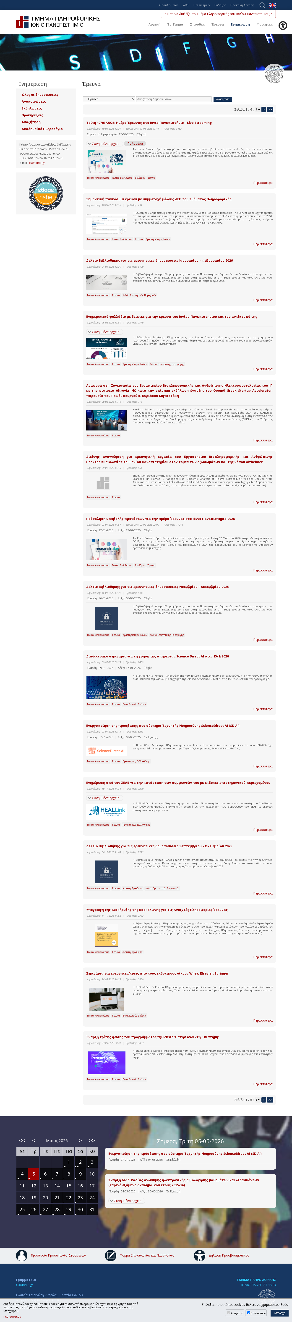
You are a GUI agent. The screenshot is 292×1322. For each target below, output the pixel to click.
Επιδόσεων (258, 1313)
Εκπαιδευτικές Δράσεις (134, 704)
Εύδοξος (220, 5)
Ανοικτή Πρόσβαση (133, 888)
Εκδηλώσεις (32, 108)
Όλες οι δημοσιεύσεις (40, 94)
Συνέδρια (140, 177)
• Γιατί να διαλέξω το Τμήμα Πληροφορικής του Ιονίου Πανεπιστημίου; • (218, 14)
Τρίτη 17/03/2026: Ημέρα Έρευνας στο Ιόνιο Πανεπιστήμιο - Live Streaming (149, 122)
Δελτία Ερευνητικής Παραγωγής (139, 295)
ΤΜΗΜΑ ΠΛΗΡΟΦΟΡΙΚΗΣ (256, 1280)
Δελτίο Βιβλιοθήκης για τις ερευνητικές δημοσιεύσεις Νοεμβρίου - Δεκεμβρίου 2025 (157, 586)
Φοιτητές (265, 24)
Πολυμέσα (135, 143)
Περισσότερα (263, 182)
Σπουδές (197, 24)
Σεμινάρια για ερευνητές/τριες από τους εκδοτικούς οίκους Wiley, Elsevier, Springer (157, 973)
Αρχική (154, 24)
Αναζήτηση (31, 122)
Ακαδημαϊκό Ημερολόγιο (42, 129)
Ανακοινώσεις (34, 101)
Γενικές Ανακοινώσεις (98, 177)
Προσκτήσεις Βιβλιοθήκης (136, 761)
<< (22, 1140)
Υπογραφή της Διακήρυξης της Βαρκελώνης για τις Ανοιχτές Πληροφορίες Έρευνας (157, 909)
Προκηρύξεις (32, 115)
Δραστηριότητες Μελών (158, 239)
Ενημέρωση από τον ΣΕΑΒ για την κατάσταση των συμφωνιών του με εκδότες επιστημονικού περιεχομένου (178, 782)
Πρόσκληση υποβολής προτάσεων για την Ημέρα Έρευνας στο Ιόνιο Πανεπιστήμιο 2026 (160, 518)
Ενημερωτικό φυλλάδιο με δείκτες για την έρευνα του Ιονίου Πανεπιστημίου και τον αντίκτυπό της (171, 316)
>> (270, 109)
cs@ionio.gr (37, 163)
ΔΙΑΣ (186, 5)
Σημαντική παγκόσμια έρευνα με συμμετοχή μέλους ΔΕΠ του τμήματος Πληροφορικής (158, 199)
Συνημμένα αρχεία (105, 143)
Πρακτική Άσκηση (242, 5)
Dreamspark (201, 5)
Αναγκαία (237, 1313)
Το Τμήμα (175, 24)
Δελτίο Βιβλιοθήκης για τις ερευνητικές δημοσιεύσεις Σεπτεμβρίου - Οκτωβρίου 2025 (159, 846)
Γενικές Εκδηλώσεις (122, 177)
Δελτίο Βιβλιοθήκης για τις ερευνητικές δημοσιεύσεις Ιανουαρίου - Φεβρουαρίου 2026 (159, 260)
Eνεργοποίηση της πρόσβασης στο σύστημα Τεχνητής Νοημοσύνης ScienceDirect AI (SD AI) (163, 725)
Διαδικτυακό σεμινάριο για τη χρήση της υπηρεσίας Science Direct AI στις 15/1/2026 (157, 656)
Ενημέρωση (240, 24)
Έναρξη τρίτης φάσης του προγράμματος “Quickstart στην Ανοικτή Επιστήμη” (152, 1037)
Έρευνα (217, 24)
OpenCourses (169, 5)
